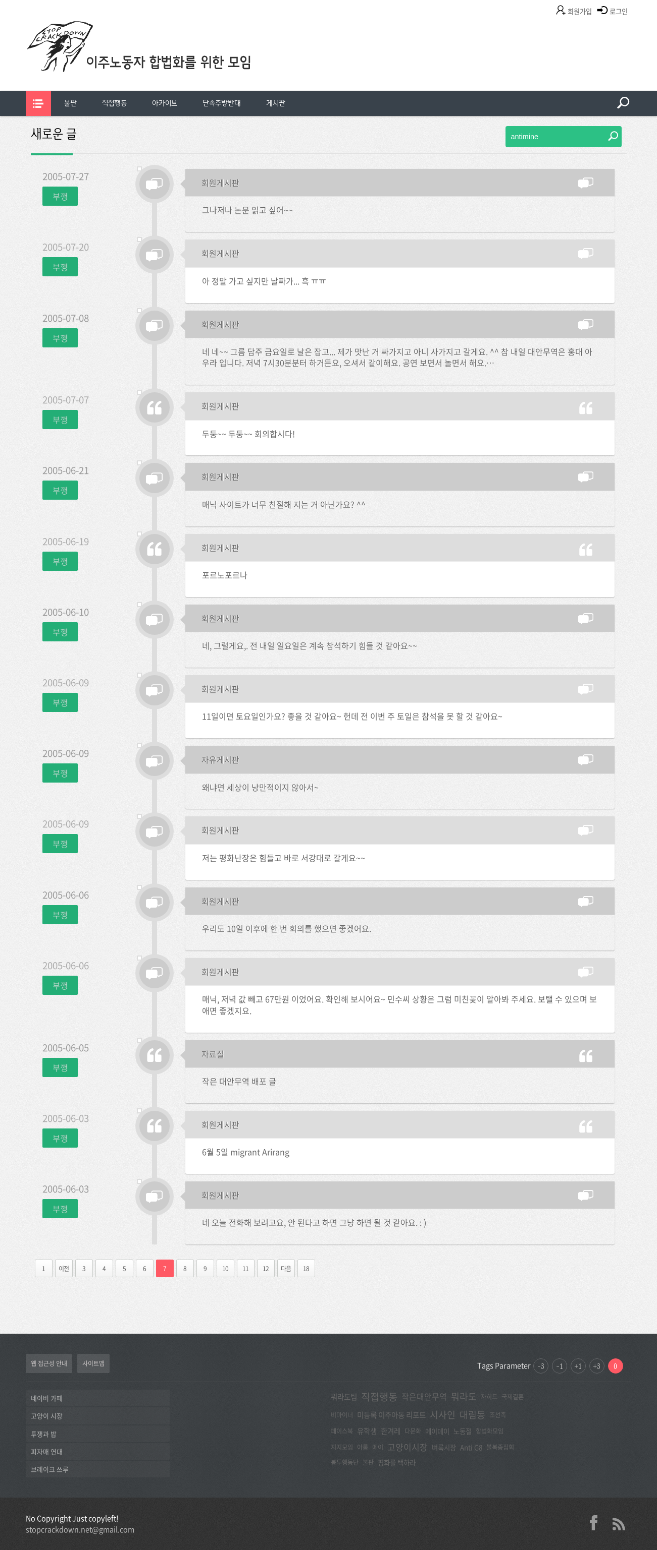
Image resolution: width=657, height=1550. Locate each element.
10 (225, 1268)
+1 (578, 1365)
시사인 (443, 1414)
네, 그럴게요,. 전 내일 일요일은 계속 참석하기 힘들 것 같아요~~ (309, 645)
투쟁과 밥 (44, 1434)
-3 (540, 1365)
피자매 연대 (47, 1451)
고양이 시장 (47, 1415)
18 (306, 1268)
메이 (377, 1447)
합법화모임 (489, 1431)
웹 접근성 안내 (49, 1363)
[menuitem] (70, 103)
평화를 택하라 (397, 1462)
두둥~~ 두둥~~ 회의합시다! (248, 434)
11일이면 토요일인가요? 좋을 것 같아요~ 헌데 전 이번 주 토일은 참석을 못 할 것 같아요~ (352, 716)
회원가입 (580, 11)
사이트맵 (93, 1363)
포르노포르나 (224, 575)
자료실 (212, 1054)
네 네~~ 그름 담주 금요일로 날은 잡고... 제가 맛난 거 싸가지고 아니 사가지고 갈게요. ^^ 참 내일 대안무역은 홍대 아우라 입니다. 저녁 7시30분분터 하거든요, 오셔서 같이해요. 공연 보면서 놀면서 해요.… (397, 357)
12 (266, 1268)
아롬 (362, 1447)
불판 (70, 103)
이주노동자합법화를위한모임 (159, 63)
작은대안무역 (424, 1396)
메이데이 (437, 1431)
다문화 (413, 1431)
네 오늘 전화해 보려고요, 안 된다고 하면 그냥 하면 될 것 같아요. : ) (314, 1222)
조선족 (497, 1414)
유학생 (367, 1431)
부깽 (60, 196)
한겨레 (390, 1431)
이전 (64, 1268)
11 (245, 1268)
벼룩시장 (444, 1447)
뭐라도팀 (344, 1396)
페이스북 (342, 1431)
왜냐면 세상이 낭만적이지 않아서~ (260, 787)
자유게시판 (220, 759)
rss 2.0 (619, 1522)
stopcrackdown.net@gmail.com (80, 1529)
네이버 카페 (47, 1398)
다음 (286, 1268)
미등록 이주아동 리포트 (391, 1414)
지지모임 (342, 1447)
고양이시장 (407, 1447)
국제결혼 (512, 1396)
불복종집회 (500, 1447)
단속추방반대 (222, 103)
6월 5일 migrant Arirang (245, 1152)
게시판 (275, 103)
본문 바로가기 (0, 0)
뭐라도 (464, 1396)
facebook (597, 1522)
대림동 (472, 1414)
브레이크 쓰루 (50, 1469)
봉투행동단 (345, 1462)
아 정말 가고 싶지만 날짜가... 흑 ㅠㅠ (264, 281)
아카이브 (164, 103)
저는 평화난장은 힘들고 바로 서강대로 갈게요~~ (283, 858)
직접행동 (114, 103)
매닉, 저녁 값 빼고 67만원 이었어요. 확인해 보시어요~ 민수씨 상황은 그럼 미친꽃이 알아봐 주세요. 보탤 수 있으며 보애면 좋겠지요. (399, 1005)
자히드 (489, 1396)
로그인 (619, 11)
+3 (596, 1365)
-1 (559, 1365)
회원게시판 (220, 182)
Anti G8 (471, 1447)
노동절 (462, 1431)
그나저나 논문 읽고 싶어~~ (247, 210)
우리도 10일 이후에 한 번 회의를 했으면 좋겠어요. (286, 928)
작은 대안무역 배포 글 (239, 1081)
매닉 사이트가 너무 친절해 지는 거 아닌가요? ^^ (284, 504)
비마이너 (342, 1414)
